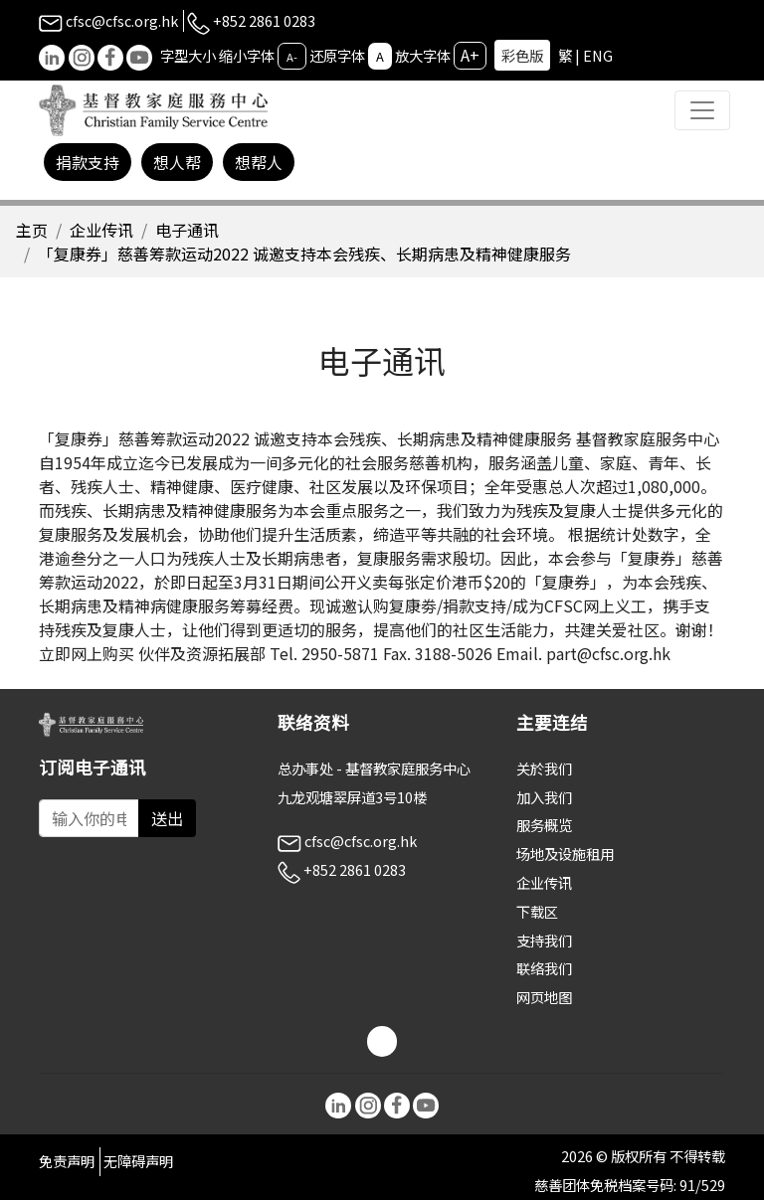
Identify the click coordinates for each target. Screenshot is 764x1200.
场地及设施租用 (565, 853)
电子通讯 (187, 230)
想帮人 (259, 162)
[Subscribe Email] (89, 818)
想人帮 (177, 162)
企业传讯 (101, 230)
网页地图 (544, 996)
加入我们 (544, 796)
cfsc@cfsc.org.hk (108, 20)
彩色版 (522, 55)
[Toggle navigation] (702, 110)
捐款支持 (87, 162)
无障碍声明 (138, 1160)
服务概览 (544, 824)
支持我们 (544, 940)
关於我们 (544, 768)
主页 (32, 230)
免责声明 (67, 1160)
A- (291, 57)
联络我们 (544, 967)
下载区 (537, 911)
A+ (470, 55)
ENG (598, 55)
